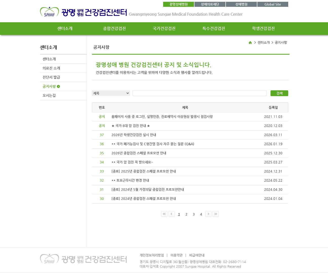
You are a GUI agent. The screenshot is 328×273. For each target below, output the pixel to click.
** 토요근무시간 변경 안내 (130, 180)
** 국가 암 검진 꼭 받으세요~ (132, 162)
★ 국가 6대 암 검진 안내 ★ (130, 126)
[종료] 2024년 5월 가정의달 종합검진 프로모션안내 (147, 189)
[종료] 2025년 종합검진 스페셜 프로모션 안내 (143, 171)
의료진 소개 (51, 68)
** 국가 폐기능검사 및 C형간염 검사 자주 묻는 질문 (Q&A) (152, 144)
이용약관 (176, 255)
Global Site (272, 4)
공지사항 (49, 86)
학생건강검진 (263, 28)
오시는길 (49, 95)
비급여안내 (196, 255)
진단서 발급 (51, 77)
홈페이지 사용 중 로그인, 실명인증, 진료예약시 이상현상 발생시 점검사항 (162, 116)
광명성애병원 (178, 4)
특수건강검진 (213, 28)
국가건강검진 (164, 28)
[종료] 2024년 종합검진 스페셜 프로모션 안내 (143, 198)
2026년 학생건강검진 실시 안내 (133, 135)
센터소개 (64, 28)
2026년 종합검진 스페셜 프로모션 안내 (138, 153)
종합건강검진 (114, 28)
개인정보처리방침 (152, 255)
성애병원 (241, 4)
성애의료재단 (210, 4)
